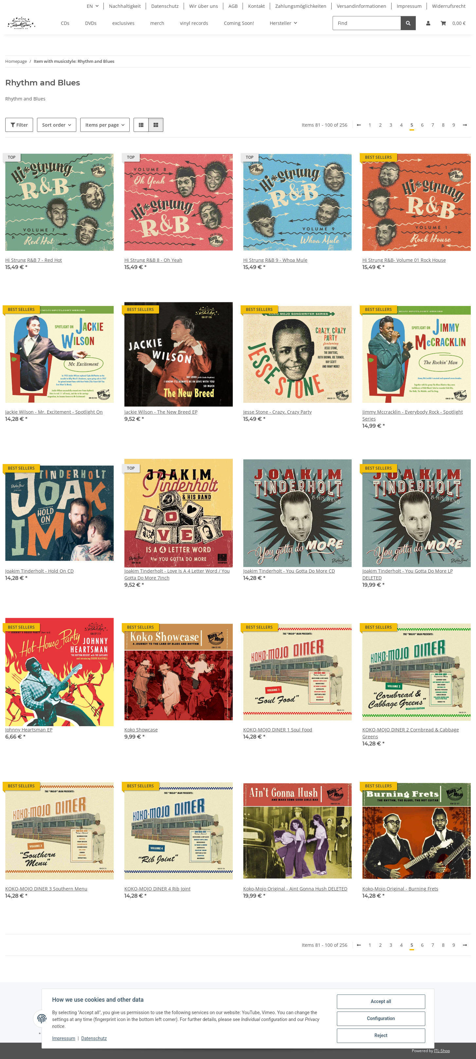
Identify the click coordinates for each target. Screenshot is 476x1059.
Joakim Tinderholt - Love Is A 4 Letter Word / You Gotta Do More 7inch (177, 574)
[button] (428, 23)
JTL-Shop (442, 1050)
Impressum (63, 1038)
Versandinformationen (361, 6)
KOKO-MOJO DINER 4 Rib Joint (157, 889)
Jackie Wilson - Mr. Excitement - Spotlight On (54, 412)
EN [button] (90, 6)
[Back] (359, 125)
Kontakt (256, 6)
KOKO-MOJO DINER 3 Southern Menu (46, 889)
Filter (19, 125)
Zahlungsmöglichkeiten (300, 6)
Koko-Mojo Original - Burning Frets (400, 889)
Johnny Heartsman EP (28, 730)
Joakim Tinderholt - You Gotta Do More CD (289, 571)
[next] (465, 125)
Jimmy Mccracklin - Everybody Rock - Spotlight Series (412, 415)
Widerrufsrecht (449, 6)
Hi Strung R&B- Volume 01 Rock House (404, 260)
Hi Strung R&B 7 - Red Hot (33, 260)
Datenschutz (94, 1038)
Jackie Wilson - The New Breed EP (160, 412)
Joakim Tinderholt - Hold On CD (39, 571)
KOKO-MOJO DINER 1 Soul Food (277, 730)
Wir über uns (203, 6)
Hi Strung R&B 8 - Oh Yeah (153, 260)
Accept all (381, 1001)
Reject (380, 1035)
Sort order (53, 125)
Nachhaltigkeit (125, 6)
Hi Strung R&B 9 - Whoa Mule (275, 260)
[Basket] (453, 23)
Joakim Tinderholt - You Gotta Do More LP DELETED (407, 574)
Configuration (380, 1018)
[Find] (367, 23)
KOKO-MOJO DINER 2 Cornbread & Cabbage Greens (410, 733)
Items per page (102, 125)
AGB (233, 6)
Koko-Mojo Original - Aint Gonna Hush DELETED (295, 889)
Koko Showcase (141, 730)
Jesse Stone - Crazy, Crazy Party (277, 412)
